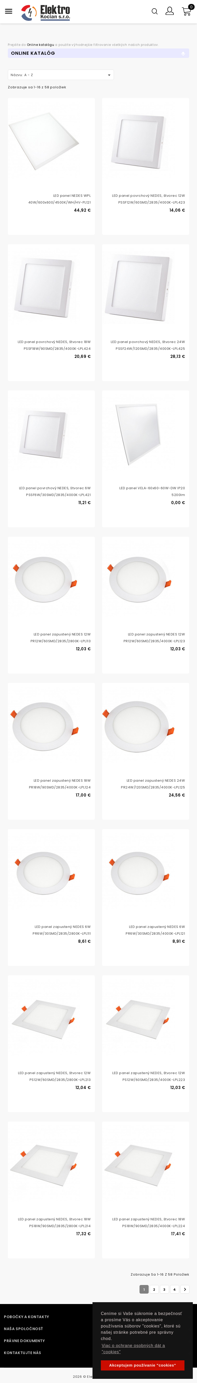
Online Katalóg (33, 53)
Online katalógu (40, 45)
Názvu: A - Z (61, 75)
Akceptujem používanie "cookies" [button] (142, 1365)
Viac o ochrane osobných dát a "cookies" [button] (133, 1348)
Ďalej (185, 1289)
